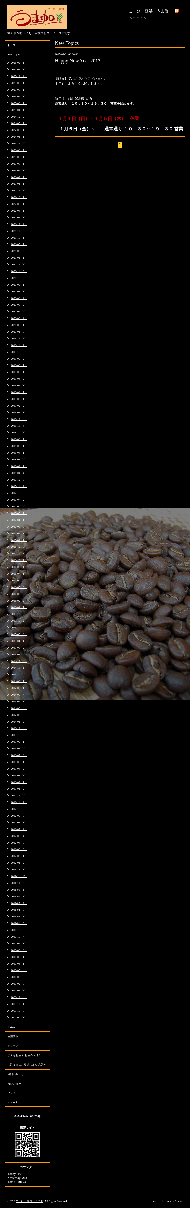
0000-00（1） (19, 1017)
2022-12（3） (19, 190)
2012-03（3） (19, 849)
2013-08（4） (19, 748)
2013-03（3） (19, 775)
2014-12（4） (19, 661)
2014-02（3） (19, 714)
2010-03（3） (19, 976)
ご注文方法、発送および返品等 (27, 1064)
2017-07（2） (19, 499)
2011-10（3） (19, 882)
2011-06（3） (19, 896)
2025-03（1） (19, 103)
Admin (178, 1200)
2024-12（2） (19, 116)
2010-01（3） (19, 990)
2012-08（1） (19, 822)
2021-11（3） (19, 230)
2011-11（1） (19, 876)
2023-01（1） (19, 183)
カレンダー (14, 1083)
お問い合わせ (16, 1074)
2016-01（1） (19, 607)
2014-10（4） (19, 674)
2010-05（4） (19, 970)
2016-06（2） (19, 580)
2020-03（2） (19, 318)
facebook (13, 1102)
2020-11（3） (19, 271)
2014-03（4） (19, 708)
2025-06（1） (19, 82)
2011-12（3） (19, 869)
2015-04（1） (19, 640)
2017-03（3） (19, 526)
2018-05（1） (19, 445)
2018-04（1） (19, 452)
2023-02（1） (19, 177)
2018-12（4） (19, 419)
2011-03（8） (19, 916)
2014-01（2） (19, 721)
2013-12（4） (19, 728)
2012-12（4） (19, 795)
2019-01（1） (19, 412)
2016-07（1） (19, 573)
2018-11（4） (19, 425)
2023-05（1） (19, 163)
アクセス (13, 1045)
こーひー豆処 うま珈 (29, 1201)
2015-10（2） (19, 627)
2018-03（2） (19, 459)
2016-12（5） (19, 546)
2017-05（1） (19, 513)
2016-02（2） (19, 600)
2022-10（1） (19, 197)
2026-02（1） (19, 62)
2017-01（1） (19, 540)
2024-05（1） (19, 123)
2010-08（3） (19, 950)
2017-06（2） (19, 506)
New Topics (14, 54)
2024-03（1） (19, 129)
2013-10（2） (19, 734)
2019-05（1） (19, 385)
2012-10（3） (19, 808)
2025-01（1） (19, 109)
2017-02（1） (19, 533)
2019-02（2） (19, 405)
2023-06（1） (19, 156)
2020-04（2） (19, 311)
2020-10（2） (19, 277)
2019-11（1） (19, 345)
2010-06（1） (19, 963)
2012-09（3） (19, 815)
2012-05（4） (19, 835)
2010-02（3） (19, 983)
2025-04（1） (19, 96)
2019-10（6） (19, 351)
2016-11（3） (19, 553)
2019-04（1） (19, 392)
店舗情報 (13, 1036)
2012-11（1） (19, 802)
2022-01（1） (19, 217)
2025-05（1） (19, 89)
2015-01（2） (19, 654)
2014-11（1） (19, 667)
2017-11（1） (19, 486)
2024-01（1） (19, 136)
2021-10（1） (19, 237)
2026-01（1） (19, 69)
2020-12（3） (19, 264)
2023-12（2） (19, 143)
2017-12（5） (19, 479)
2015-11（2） (19, 620)
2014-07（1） (19, 687)
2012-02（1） (19, 855)
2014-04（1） (19, 701)
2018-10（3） (19, 432)
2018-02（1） (19, 466)
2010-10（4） (19, 936)
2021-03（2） (19, 250)
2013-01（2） (19, 788)
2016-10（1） (19, 560)
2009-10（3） (19, 1010)
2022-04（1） (19, 210)
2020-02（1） (19, 324)
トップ (12, 45)
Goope (169, 1200)
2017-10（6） (19, 492)
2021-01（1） (19, 257)
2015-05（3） (19, 634)
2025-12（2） (19, 76)
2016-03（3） (19, 593)
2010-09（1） (19, 943)
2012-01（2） (19, 862)
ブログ (12, 1092)
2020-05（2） (19, 304)
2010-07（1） (19, 956)
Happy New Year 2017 (77, 60)
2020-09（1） (19, 284)
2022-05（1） (19, 203)
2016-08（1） (19, 566)
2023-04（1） (19, 170)
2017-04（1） (19, 519)
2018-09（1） (19, 439)
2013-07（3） (19, 755)
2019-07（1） (19, 371)
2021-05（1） (19, 244)
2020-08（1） (19, 291)
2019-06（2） (19, 378)
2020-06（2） (19, 298)
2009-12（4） (19, 997)
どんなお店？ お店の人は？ (24, 1055)
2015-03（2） (19, 647)
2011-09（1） (19, 889)
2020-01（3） (19, 331)
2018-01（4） (19, 472)
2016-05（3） (19, 587)
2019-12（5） (19, 338)
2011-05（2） (19, 903)
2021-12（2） (19, 224)
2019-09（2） (19, 358)
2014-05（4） (19, 694)
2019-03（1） (19, 398)
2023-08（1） (19, 150)
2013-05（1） (19, 761)
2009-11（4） (19, 1003)
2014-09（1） (19, 681)
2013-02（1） (19, 782)
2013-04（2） (19, 768)
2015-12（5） (19, 613)
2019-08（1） (19, 365)
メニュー (13, 1026)
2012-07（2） (19, 829)
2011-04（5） (19, 909)
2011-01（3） (19, 923)
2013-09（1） (19, 741)
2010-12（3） (19, 929)
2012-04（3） (19, 842)
